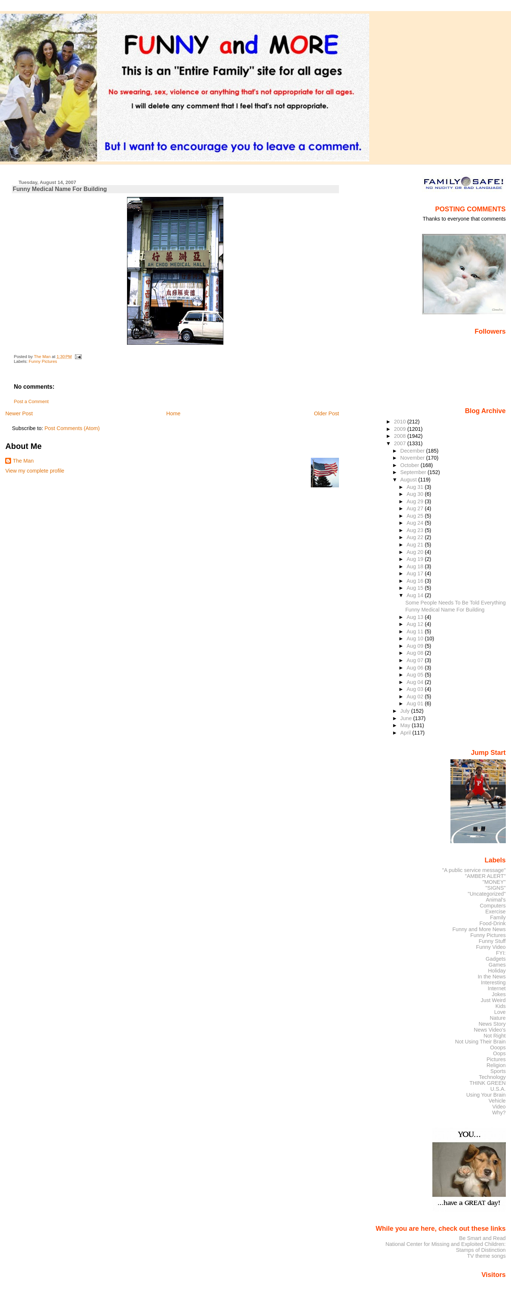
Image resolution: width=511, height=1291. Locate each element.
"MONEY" (494, 882)
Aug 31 (416, 487)
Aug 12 (416, 624)
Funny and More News (478, 929)
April (406, 733)
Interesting (493, 982)
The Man (23, 461)
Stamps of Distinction (481, 1250)
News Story (492, 1024)
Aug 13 (416, 617)
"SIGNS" (496, 888)
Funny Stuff (492, 941)
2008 (400, 436)
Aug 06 (416, 668)
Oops (499, 1053)
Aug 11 (416, 631)
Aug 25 (416, 516)
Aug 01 (416, 703)
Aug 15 (416, 588)
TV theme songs (486, 1256)
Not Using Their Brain (480, 1042)
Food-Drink (493, 923)
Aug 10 (416, 638)
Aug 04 (416, 682)
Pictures (496, 1059)
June (406, 718)
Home (173, 413)
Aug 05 (416, 675)
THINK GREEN (487, 1083)
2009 (400, 429)
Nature (498, 1018)
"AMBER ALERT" (485, 876)
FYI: (500, 953)
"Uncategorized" (487, 894)
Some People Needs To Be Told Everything (455, 603)
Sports (498, 1071)
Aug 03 (416, 689)
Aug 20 (416, 552)
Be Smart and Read (482, 1238)
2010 (400, 422)
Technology (492, 1077)
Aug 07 (416, 660)
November (413, 458)
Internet (497, 988)
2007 (400, 443)
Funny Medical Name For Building (445, 610)
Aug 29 (416, 501)
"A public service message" (473, 870)
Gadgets (495, 959)
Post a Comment (31, 401)
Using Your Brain (486, 1095)
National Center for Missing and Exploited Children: (445, 1244)
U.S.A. (498, 1089)
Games (496, 965)
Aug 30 (416, 494)
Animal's (496, 900)
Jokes (499, 994)
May (406, 725)
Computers (492, 906)
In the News (492, 977)
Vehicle (496, 1101)
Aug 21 (416, 545)
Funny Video (490, 947)
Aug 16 (416, 581)
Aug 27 (416, 508)
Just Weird (493, 1000)
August (409, 480)
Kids (500, 1006)
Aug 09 (416, 646)
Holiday (497, 971)
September (414, 472)
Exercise (496, 911)
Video (498, 1107)
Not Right (495, 1036)
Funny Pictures (43, 361)
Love (499, 1012)
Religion (496, 1065)
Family (497, 917)
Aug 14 (416, 595)
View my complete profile (34, 471)
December (413, 451)
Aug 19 (416, 559)
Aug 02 (416, 696)
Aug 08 (416, 653)
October (410, 465)
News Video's (489, 1030)
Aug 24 (416, 523)
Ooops (497, 1047)
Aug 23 (416, 530)
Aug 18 (416, 566)
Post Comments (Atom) (72, 428)
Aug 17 (416, 573)
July (405, 711)
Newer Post (18, 413)
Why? (499, 1112)
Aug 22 (416, 537)
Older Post (326, 413)
